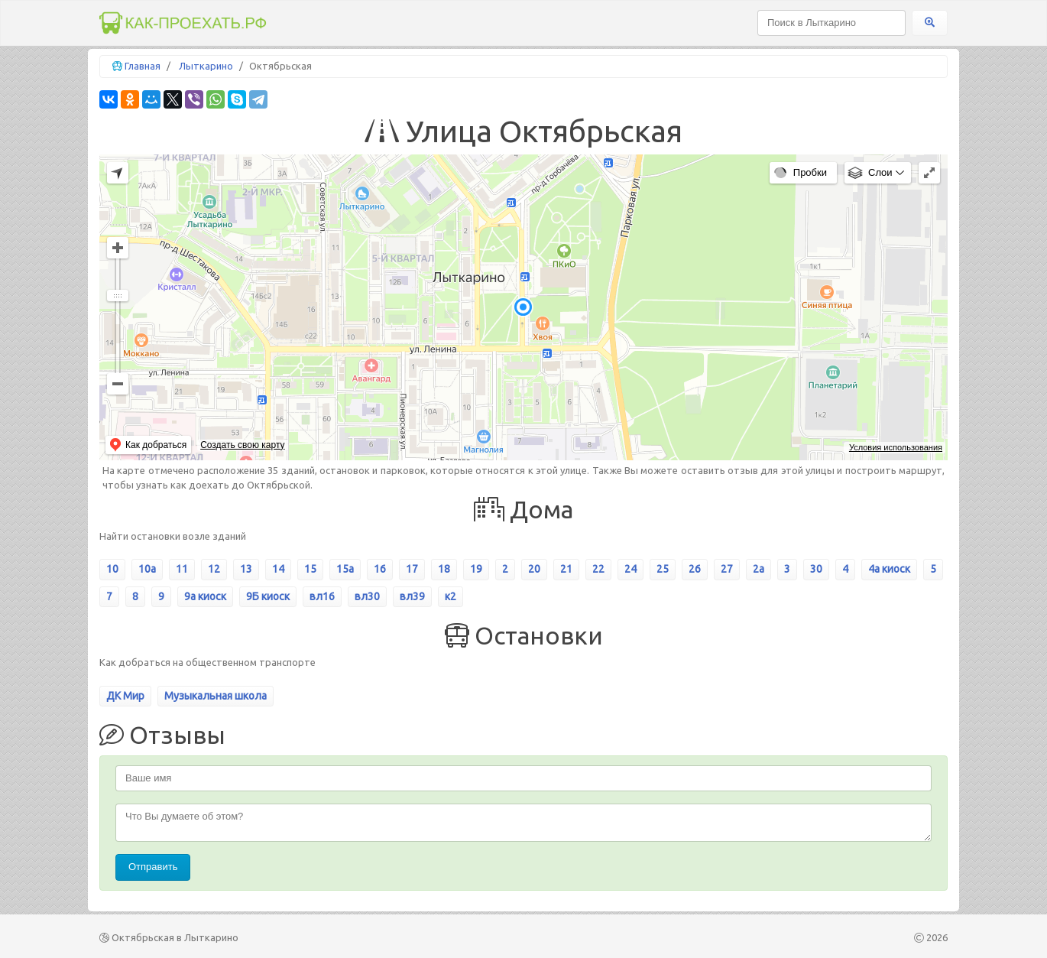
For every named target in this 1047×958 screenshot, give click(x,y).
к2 (450, 596)
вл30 (367, 596)
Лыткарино (206, 65)
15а (345, 569)
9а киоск (205, 596)
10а (147, 569)
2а (758, 569)
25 (662, 569)
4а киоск (889, 569)
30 (816, 569)
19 (476, 569)
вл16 (322, 596)
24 (630, 569)
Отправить (152, 866)
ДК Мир (125, 696)
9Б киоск (268, 596)
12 (214, 569)
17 (412, 569)
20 (534, 569)
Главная (142, 65)
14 (278, 569)
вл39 (412, 596)
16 (380, 569)
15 (310, 569)
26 (695, 569)
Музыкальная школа (215, 696)
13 (246, 569)
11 (182, 569)
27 (727, 569)
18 (444, 569)
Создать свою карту (242, 445)
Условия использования (895, 447)
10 (112, 569)
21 (566, 569)
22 (598, 569)
